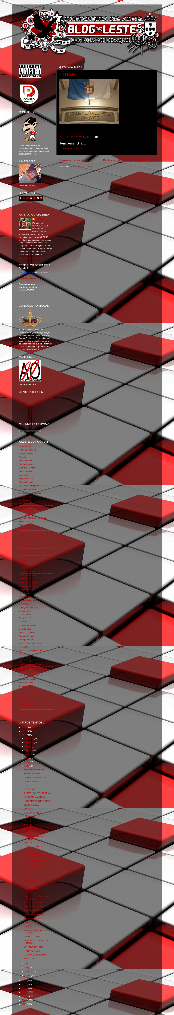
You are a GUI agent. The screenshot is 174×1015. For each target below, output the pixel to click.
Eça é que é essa (26, 532)
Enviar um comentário (73, 148)
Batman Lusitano (26, 464)
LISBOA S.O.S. (26, 568)
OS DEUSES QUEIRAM (35, 955)
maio (26, 766)
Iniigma (22, 564)
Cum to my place (26, 511)
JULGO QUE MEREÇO (34, 861)
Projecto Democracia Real (30, 643)
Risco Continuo (26, 661)
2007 (24, 1004)
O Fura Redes (25, 611)
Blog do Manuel (26, 482)
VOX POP (28, 843)
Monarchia (23, 579)
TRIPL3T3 (28, 825)
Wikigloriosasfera (26, 704)
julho (26, 758)
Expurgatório (24, 529)
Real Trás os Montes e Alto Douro (34, 650)
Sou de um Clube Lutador (30, 675)
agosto (27, 754)
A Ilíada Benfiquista (27, 450)
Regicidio (23, 654)
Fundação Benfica (27, 550)
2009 (24, 996)
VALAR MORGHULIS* (34, 914)
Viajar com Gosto (26, 693)
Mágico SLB (24, 589)
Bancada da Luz (26, 460)
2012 (24, 984)
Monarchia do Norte (28, 582)
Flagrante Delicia (26, 543)
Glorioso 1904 (25, 561)
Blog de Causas (26, 478)
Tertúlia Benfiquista (27, 679)
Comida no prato (26, 503)
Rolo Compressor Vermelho (31, 665)
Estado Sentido (26, 525)
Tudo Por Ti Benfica (28, 690)
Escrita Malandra (26, 521)
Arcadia (22, 457)
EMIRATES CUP (31, 918)
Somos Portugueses (28, 672)
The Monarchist (26, 682)
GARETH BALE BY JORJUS (37, 793)
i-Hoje (21, 711)
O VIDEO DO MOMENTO (35, 869)
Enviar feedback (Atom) (81, 166)
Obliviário (23, 622)
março (27, 968)
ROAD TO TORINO (32, 937)
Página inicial (111, 160)
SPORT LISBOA (31, 805)
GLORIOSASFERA (27, 554)
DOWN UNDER (31, 781)
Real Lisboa (24, 647)
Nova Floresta (25, 597)
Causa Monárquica (27, 489)
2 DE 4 (27, 884)
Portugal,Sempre (26, 640)
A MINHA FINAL (31, 832)
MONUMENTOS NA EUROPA (37, 801)
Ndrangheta (24, 593)
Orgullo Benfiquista (27, 625)
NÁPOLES (29, 892)
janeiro (27, 975)
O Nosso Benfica (26, 614)
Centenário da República (30, 493)
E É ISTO (28, 877)
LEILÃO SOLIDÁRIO (33, 847)
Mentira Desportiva (27, 575)
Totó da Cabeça (26, 686)
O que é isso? (25, 618)
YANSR (22, 708)
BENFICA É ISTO (32, 773)
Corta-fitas (23, 507)
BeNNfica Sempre (27, 468)
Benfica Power (25, 471)
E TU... (27, 785)
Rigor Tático (24, 657)
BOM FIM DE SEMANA (34, 769)
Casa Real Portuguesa (29, 486)
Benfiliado (23, 475)
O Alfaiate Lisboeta (27, 600)
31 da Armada (25, 446)
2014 (24, 735)
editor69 (39, 219)
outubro (28, 746)
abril (26, 963)
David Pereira (25, 514)
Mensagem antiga (144, 160)
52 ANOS (28, 873)
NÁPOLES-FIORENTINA (35, 903)
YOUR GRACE (31, 828)
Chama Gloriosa (26, 496)
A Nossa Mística (26, 453)
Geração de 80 (25, 557)
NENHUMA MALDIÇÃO (34, 797)
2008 (24, 1000)
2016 (24, 727)
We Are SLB (24, 700)
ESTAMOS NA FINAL (33, 947)
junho (27, 762)
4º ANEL (28, 926)
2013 (24, 980)
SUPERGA (29, 809)
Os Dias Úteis (25, 629)
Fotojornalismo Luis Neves (31, 546)
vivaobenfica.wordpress (29, 715)
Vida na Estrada (26, 697)
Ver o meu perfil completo (30, 258)
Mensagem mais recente (74, 160)
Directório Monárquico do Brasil (33, 518)
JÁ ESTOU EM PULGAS (35, 865)
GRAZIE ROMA (31, 922)
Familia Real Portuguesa (30, 536)
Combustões (24, 500)
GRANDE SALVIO (32, 851)
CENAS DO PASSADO (34, 777)
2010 (24, 992)
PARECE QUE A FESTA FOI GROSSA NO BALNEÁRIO (37, 855)
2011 (24, 988)
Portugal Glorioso (26, 636)
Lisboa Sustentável (27, 571)
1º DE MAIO (67, 74)
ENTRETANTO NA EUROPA (37, 907)
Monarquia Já (25, 586)
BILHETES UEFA (32, 888)
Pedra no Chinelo (26, 632)
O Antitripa (23, 604)
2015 (24, 731)
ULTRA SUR (29, 789)
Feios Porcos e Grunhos (30, 539)
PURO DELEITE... (32, 880)
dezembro (29, 738)
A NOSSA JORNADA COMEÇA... (33, 837)
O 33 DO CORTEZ (32, 813)
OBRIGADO (29, 817)
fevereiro (28, 971)
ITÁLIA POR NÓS (32, 951)
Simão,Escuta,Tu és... (29, 668)
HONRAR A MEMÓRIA (34, 910)
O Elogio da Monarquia (29, 607)
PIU (25, 821)
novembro (29, 742)
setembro (28, 750)
